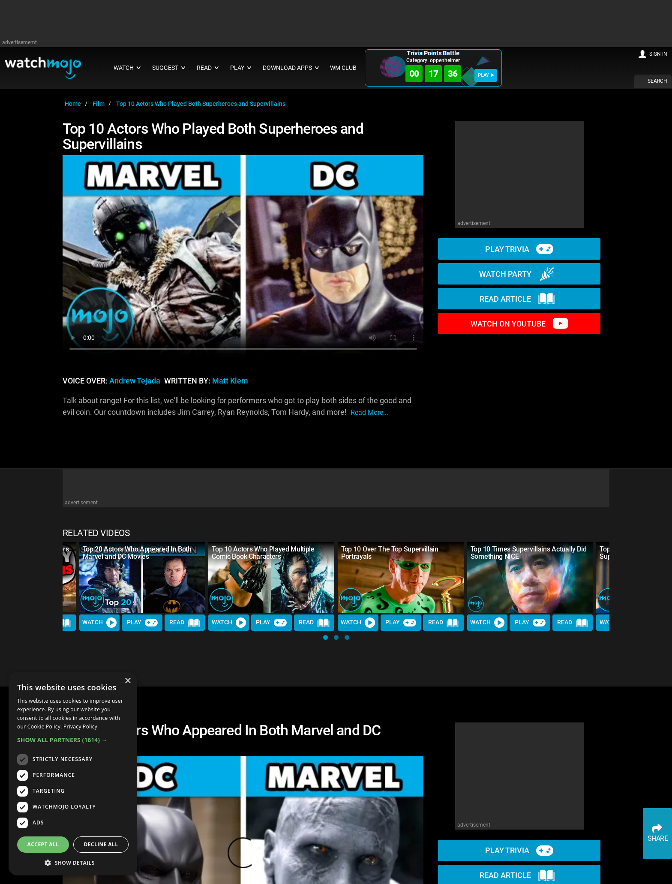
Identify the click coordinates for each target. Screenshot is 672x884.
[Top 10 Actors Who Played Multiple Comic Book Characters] (271, 577)
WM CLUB (343, 68)
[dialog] (73, 773)
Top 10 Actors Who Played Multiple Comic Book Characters (263, 552)
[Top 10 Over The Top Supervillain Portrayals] (401, 577)
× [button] (127, 681)
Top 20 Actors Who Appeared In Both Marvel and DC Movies (137, 552)
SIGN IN (658, 54)
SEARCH (657, 81)
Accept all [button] (43, 844)
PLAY (486, 75)
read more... (369, 412)
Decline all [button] (101, 844)
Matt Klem (230, 381)
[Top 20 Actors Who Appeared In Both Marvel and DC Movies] (142, 577)
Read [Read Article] (184, 622)
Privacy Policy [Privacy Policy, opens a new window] (80, 726)
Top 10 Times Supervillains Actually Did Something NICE (529, 552)
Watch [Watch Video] (99, 622)
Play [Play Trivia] (142, 622)
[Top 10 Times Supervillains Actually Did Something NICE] (530, 577)
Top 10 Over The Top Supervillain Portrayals (389, 552)
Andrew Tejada (134, 381)
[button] (325, 637)
